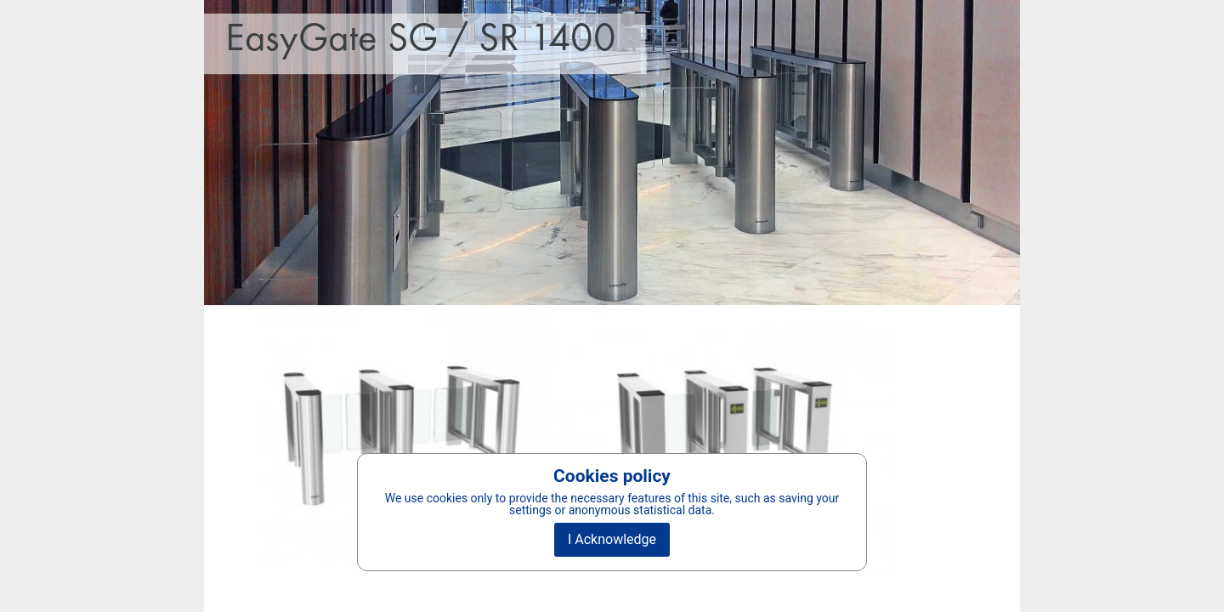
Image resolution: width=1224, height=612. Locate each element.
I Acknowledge (612, 539)
